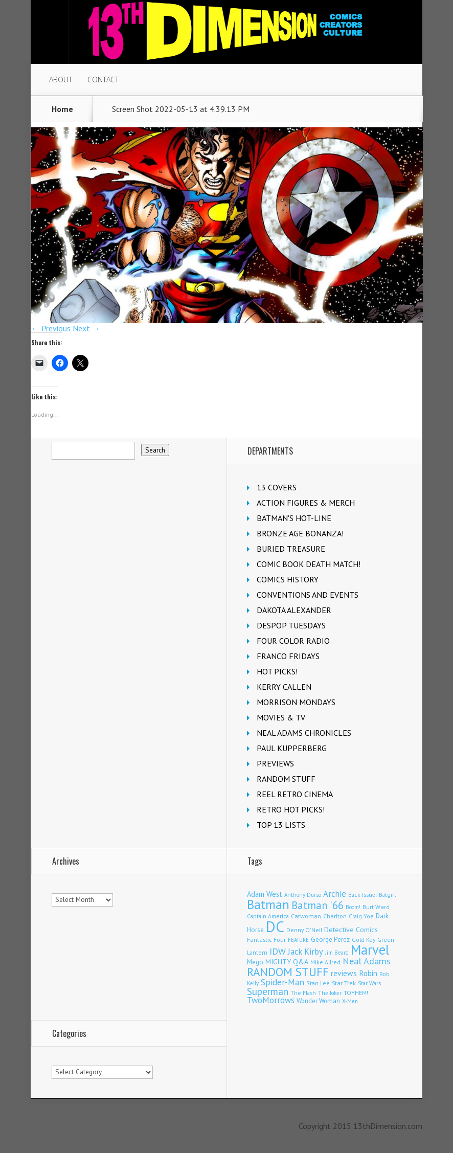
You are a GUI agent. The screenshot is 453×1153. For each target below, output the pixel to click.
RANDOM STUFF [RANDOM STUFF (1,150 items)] (288, 971)
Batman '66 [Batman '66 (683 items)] (317, 905)
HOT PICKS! (277, 671)
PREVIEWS (275, 763)
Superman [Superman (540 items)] (267, 991)
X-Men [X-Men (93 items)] (350, 1001)
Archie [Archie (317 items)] (334, 893)
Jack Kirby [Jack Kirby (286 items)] (305, 951)
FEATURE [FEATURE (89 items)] (298, 939)
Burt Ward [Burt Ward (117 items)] (376, 907)
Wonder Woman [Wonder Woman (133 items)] (318, 1001)
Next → (86, 328)
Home (62, 109)
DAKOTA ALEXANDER (294, 610)
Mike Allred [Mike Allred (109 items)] (325, 962)
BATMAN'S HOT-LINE (294, 518)
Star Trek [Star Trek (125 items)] (344, 983)
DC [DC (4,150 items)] (275, 926)
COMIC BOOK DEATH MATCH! (308, 564)
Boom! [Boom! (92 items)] (353, 907)
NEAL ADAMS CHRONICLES (304, 733)
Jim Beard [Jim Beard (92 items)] (337, 952)
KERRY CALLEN (284, 687)
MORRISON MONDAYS (296, 702)
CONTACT (103, 79)
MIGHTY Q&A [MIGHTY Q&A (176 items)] (286, 961)
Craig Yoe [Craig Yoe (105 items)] (361, 916)
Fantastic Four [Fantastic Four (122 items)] (266, 939)
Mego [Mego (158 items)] (255, 961)
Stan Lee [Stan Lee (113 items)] (318, 983)
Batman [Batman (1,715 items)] (268, 904)
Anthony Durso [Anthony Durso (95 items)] (302, 894)
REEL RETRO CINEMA (295, 794)
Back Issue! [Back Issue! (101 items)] (362, 894)
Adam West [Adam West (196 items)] (264, 894)
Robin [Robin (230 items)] (368, 973)
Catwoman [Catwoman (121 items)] (306, 916)
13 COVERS (277, 487)
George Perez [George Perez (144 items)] (330, 939)
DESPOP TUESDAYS (291, 625)
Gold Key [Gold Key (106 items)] (363, 939)
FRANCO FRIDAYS (288, 656)
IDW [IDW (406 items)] (277, 951)
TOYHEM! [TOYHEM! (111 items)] (356, 993)
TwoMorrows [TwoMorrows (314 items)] (271, 1000)
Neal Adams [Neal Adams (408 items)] (367, 961)
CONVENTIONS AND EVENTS (307, 595)
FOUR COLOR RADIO (293, 641)
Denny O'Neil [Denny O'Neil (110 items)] (304, 930)
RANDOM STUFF (286, 779)
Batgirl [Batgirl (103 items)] (387, 894)
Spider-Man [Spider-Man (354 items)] (282, 982)
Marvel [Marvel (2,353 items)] (370, 949)
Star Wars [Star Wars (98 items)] (369, 983)
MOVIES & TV (281, 717)
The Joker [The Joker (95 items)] (330, 993)
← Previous (51, 328)
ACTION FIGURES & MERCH (306, 503)
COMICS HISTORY (288, 579)
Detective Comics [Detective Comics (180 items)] (351, 929)
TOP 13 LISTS (281, 825)
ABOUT (60, 79)
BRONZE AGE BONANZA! (300, 533)
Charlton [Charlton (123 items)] (335, 916)
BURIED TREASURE (291, 549)
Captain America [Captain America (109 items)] (268, 916)
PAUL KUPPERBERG (292, 748)
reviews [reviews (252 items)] (344, 973)
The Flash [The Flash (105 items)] (303, 993)
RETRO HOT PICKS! (291, 809)
